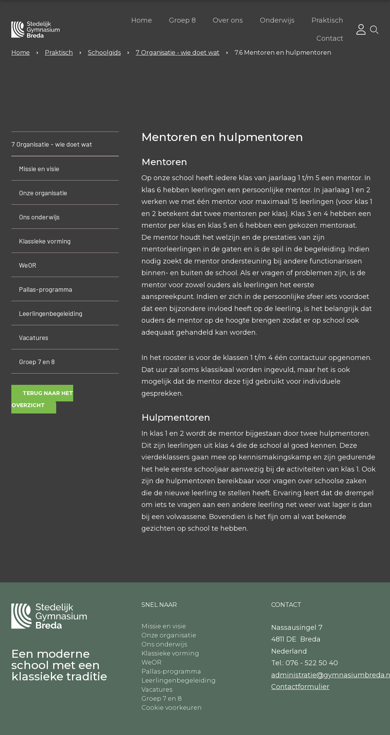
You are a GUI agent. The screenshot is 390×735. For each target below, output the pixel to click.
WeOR (27, 265)
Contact (329, 38)
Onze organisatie (43, 192)
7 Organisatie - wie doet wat (51, 144)
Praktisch (327, 20)
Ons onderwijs (39, 217)
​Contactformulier (300, 687)
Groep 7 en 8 (37, 361)
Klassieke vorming (45, 241)
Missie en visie (39, 168)
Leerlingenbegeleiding (50, 313)
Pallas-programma (45, 289)
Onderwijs (277, 20)
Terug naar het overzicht (42, 399)
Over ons (228, 20)
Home (141, 20)
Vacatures (33, 337)
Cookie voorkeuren (171, 707)
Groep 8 (182, 20)
